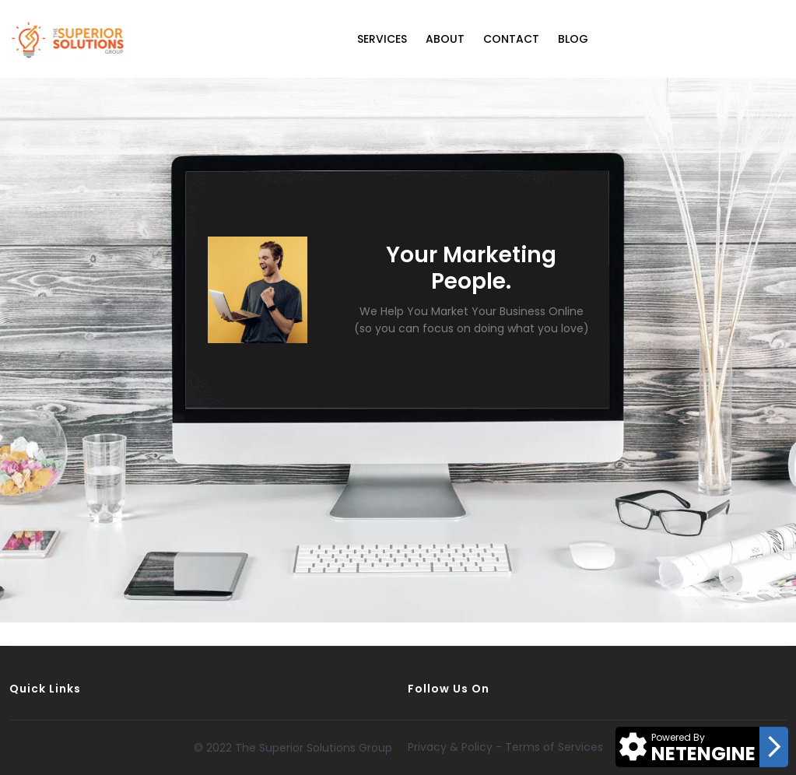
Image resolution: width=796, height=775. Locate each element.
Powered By (678, 737)
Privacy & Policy (450, 747)
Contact (511, 39)
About (445, 39)
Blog (573, 39)
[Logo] (68, 39)
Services (382, 39)
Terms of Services (554, 747)
